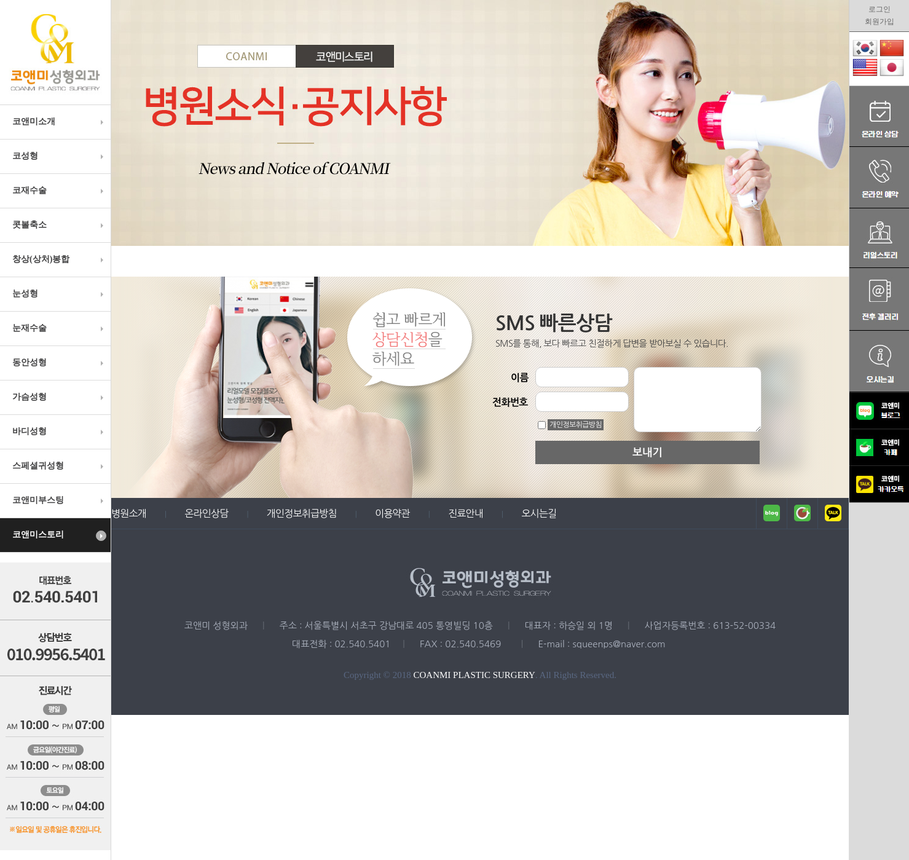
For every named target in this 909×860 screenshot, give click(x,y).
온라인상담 (206, 513)
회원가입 (879, 21)
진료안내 (465, 513)
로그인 (879, 9)
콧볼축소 (59, 225)
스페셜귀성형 (59, 466)
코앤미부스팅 (59, 500)
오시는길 (538, 513)
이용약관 (392, 513)
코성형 (59, 156)
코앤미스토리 (59, 535)
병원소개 (128, 513)
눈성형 (59, 294)
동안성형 (59, 363)
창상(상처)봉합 (59, 259)
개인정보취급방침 (575, 424)
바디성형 (59, 431)
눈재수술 (59, 328)
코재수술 (59, 190)
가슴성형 (59, 397)
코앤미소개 (59, 122)
